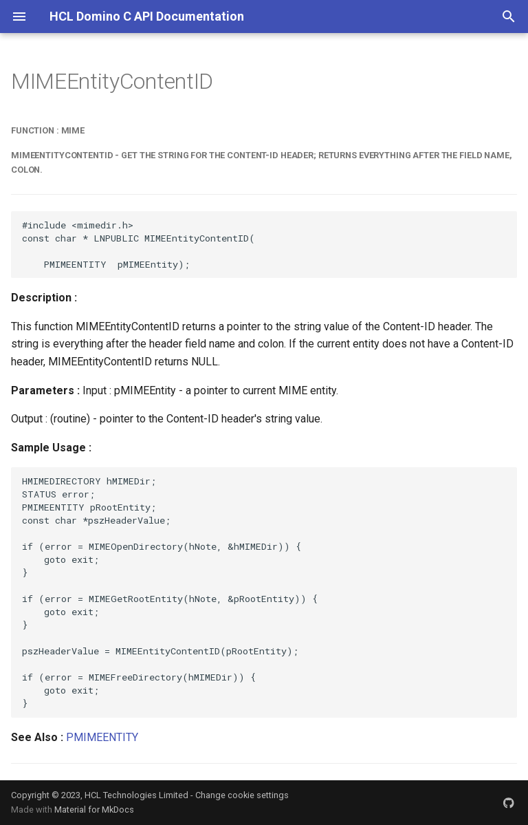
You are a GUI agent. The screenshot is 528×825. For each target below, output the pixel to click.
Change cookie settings (242, 795)
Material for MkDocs (94, 809)
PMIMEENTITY (102, 737)
